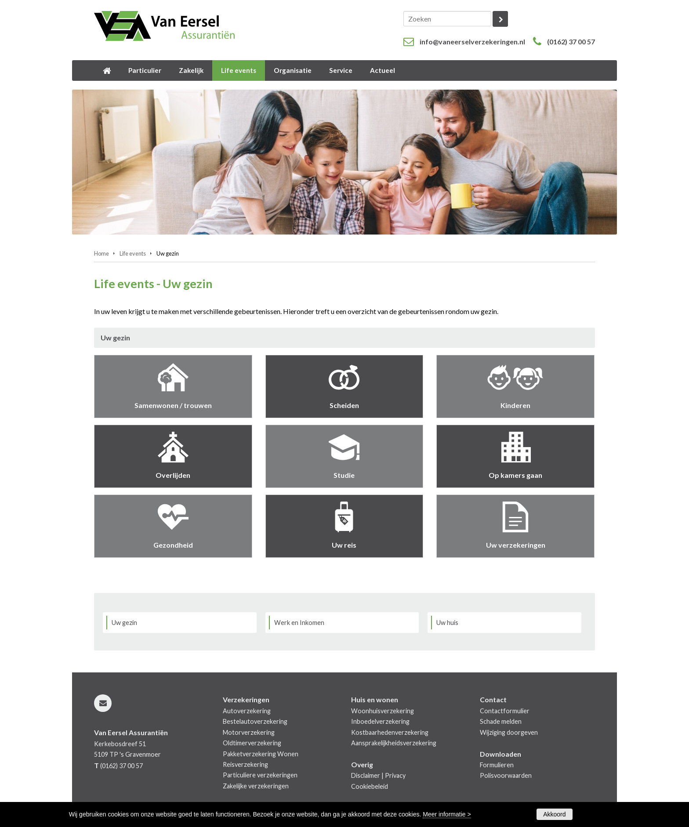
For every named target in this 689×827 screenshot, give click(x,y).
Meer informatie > (447, 814)
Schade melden (501, 721)
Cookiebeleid (369, 786)
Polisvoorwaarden (506, 775)
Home (101, 253)
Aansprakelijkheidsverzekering (393, 743)
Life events (133, 253)
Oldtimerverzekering (252, 743)
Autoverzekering (247, 711)
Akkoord (554, 814)
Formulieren (497, 765)
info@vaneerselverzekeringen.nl (472, 41)
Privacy (395, 775)
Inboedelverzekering (380, 721)
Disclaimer (365, 775)
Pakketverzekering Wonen (260, 754)
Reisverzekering (245, 764)
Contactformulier (504, 711)
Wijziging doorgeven (509, 732)
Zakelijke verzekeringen (256, 786)
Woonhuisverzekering (382, 711)
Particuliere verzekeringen (260, 775)
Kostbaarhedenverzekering (389, 732)
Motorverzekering (249, 732)
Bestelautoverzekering (255, 721)
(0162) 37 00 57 (571, 41)
